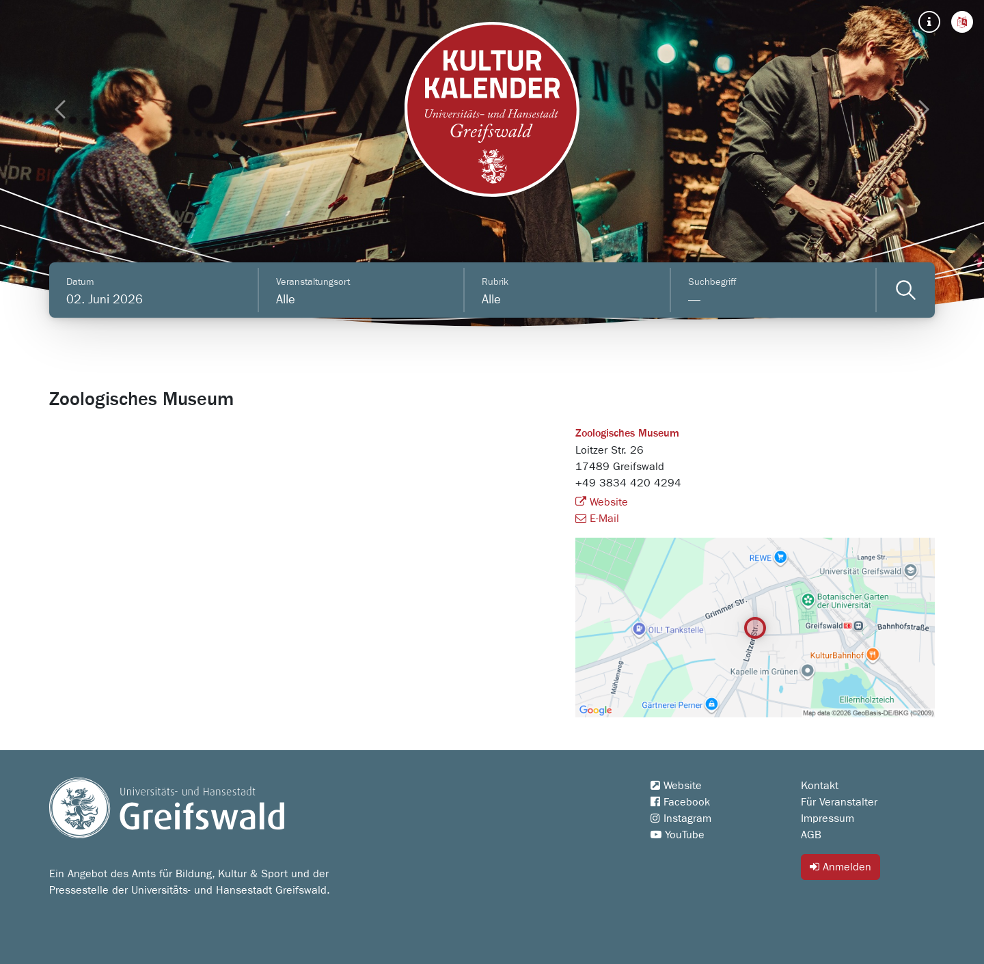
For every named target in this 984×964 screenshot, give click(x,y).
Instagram (681, 818)
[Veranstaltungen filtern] (905, 290)
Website (601, 502)
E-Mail (597, 518)
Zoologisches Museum (627, 433)
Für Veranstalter (839, 802)
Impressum (827, 818)
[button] (962, 22)
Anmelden (840, 866)
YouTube (678, 834)
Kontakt (819, 785)
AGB (811, 834)
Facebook (680, 802)
